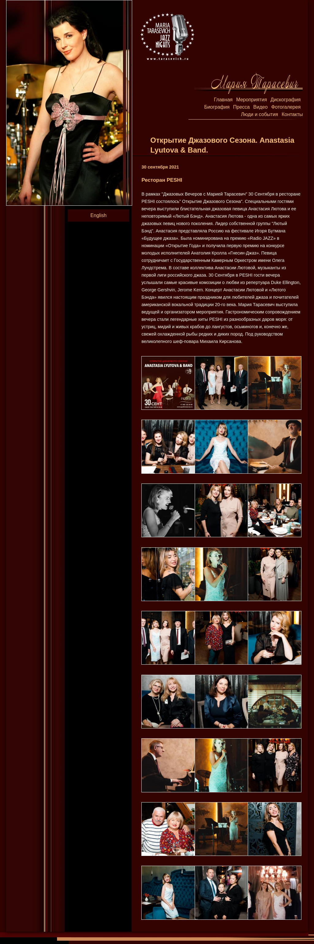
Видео (260, 107)
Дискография (285, 99)
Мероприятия (251, 99)
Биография (217, 107)
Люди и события (259, 114)
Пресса (241, 107)
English (98, 215)
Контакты (292, 114)
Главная (223, 99)
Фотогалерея (286, 107)
